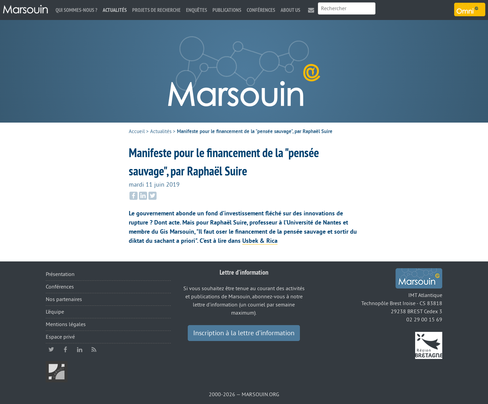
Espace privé (60, 337)
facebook (65, 349)
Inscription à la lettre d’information (243, 333)
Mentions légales (66, 324)
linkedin (79, 349)
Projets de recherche (156, 10)
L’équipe (55, 312)
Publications (226, 10)
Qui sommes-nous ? (76, 10)
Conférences (261, 10)
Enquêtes (196, 10)
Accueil (137, 131)
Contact (311, 10)
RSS (93, 349)
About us (290, 10)
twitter (51, 349)
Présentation (60, 274)
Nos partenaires (64, 299)
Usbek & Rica (260, 240)
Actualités (115, 10)
